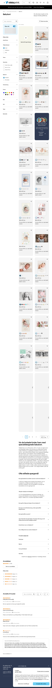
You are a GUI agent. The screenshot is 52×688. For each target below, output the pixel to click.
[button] (22, 436)
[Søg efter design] (16, 21)
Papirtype (21, 539)
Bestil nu (42, 7)
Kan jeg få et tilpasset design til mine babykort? (29, 503)
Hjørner (5, 74)
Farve (4, 89)
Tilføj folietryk (6, 45)
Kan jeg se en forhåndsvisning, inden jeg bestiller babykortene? (30, 508)
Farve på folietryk (23, 548)
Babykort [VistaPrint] (30, 556)
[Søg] (29, 2)
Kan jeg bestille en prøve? (24, 514)
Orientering (5, 84)
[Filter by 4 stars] (4, 576)
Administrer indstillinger (23, 683)
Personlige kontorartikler (12, 11)
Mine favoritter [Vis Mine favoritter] (43, 21)
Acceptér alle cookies (41, 683)
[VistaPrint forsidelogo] (12, 2)
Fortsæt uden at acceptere (43, 671)
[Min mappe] (37, 2)
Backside (5, 113)
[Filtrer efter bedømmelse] (39, 594)
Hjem (4, 11)
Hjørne (20, 544)
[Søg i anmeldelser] (28, 594)
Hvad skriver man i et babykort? (26, 525)
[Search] (34, 594)
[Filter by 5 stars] (4, 574)
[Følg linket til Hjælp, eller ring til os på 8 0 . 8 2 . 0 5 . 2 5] (33, 3)
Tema (4, 57)
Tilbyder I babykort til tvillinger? (26, 491)
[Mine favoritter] (40, 2)
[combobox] (25, 2)
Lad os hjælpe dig (33, 666)
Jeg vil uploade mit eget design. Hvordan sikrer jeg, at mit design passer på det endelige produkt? (32, 519)
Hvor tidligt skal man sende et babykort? (28, 529)
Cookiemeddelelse (38, 679)
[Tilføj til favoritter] (47, 28)
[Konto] (44, 3)
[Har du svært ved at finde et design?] (42, 126)
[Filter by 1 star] (4, 584)
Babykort (20, 11)
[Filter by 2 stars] (4, 581)
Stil (3, 104)
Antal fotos (5, 40)
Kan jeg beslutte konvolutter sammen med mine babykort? (32, 478)
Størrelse (5, 62)
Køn (4, 99)
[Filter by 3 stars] (4, 579)
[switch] (14, 26)
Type (4, 109)
